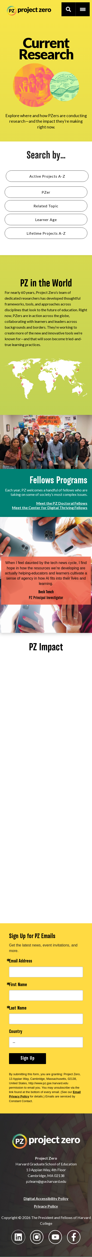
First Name (18, 985)
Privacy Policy (46, 1206)
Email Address (20, 961)
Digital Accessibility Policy (46, 1198)
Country (15, 1032)
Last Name (18, 1008)
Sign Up (28, 1058)
